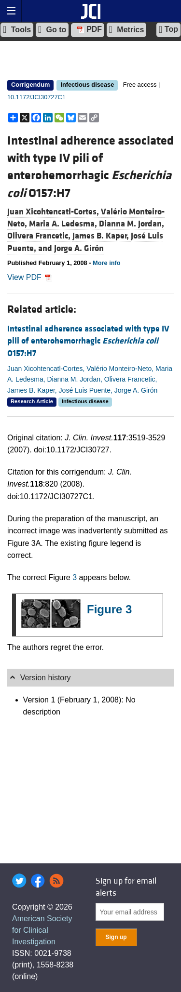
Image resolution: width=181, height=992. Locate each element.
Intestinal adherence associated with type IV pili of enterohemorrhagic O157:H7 (88, 340)
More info (107, 262)
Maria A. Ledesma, (64, 223)
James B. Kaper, (101, 235)
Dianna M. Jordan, (131, 223)
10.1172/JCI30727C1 (36, 97)
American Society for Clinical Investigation (42, 930)
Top (168, 29)
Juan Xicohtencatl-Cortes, (54, 211)
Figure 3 (109, 609)
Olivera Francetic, (39, 235)
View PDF (29, 277)
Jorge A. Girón (79, 248)
